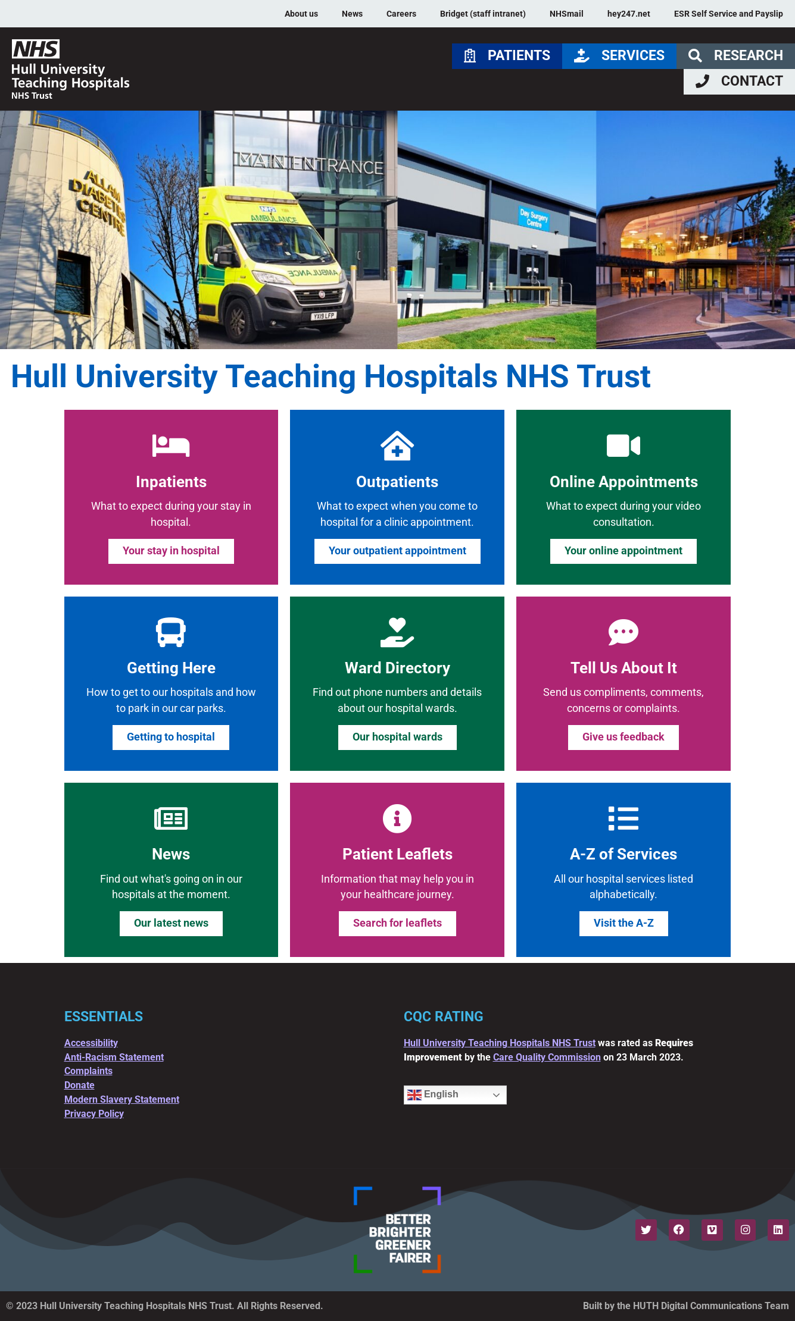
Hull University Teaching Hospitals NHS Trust (500, 1043)
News (352, 13)
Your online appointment (623, 551)
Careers (401, 13)
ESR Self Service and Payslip (728, 13)
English (433, 1095)
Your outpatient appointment (397, 551)
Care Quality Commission (547, 1057)
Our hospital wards (397, 737)
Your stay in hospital (171, 551)
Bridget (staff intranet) (483, 13)
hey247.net (628, 13)
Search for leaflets (397, 923)
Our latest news (171, 923)
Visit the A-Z (624, 923)
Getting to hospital (171, 737)
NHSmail (567, 13)
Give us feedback (623, 737)
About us (301, 13)
